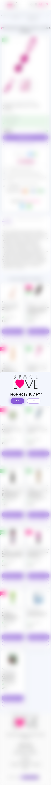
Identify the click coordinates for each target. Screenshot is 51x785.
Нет (33, 401)
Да (17, 401)
